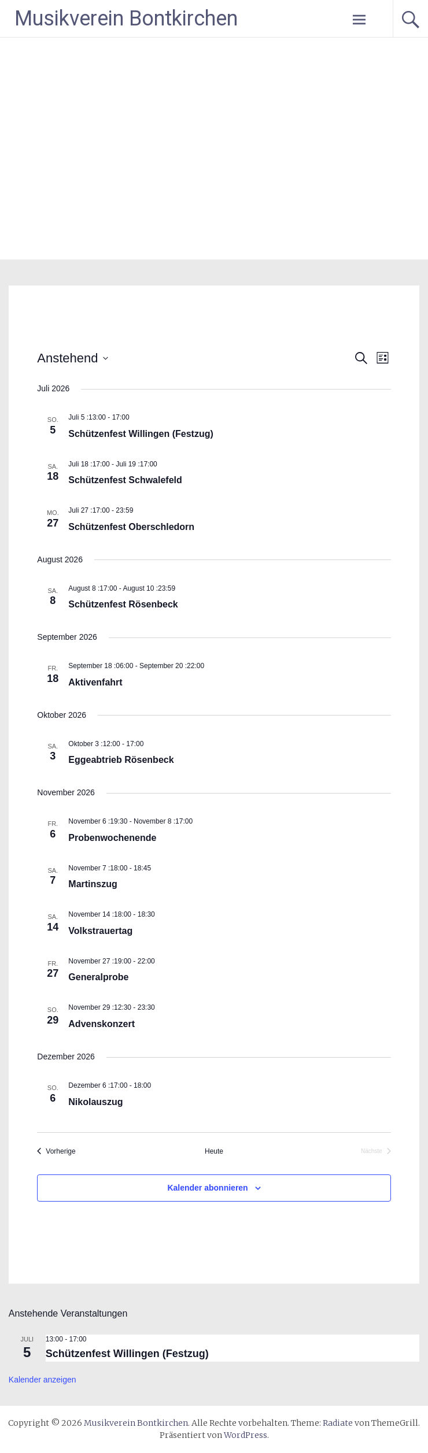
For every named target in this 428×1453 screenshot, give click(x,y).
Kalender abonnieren (207, 1187)
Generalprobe (98, 977)
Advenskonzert (101, 1024)
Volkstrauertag (100, 931)
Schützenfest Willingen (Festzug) (140, 434)
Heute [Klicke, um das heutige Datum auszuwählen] (214, 1151)
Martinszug (92, 884)
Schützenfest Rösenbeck (123, 604)
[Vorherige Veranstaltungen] (56, 1152)
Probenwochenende (112, 838)
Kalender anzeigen (42, 1379)
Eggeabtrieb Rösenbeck (121, 760)
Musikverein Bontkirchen (126, 18)
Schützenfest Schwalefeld (125, 480)
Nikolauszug (95, 1102)
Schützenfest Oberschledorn (131, 527)
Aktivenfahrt (95, 682)
